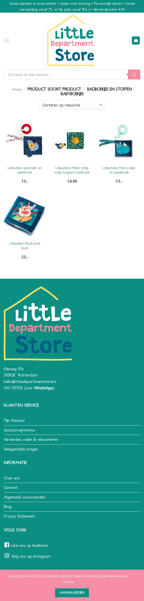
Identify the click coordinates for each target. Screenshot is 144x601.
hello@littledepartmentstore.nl (30, 381)
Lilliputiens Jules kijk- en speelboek (25, 170)
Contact (11, 487)
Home (16, 89)
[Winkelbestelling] (71, 105)
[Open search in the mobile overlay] (72, 74)
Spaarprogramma (19, 430)
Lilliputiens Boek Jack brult (24, 245)
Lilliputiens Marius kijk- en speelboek (119, 170)
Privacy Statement (19, 516)
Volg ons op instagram (31, 556)
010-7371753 (13, 388)
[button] (7, 40)
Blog (7, 506)
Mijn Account (14, 420)
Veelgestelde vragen (21, 449)
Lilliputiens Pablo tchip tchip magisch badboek (72, 170)
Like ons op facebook (29, 545)
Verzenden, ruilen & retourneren (31, 439)
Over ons (12, 478)
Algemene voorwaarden (24, 497)
